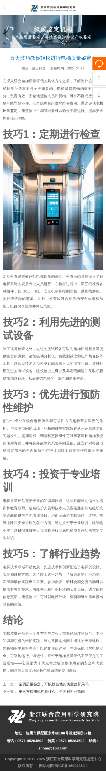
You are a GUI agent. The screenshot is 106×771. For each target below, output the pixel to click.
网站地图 (46, 766)
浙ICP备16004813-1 (71, 766)
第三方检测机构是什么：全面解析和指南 (52, 691)
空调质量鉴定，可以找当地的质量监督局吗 (53, 684)
